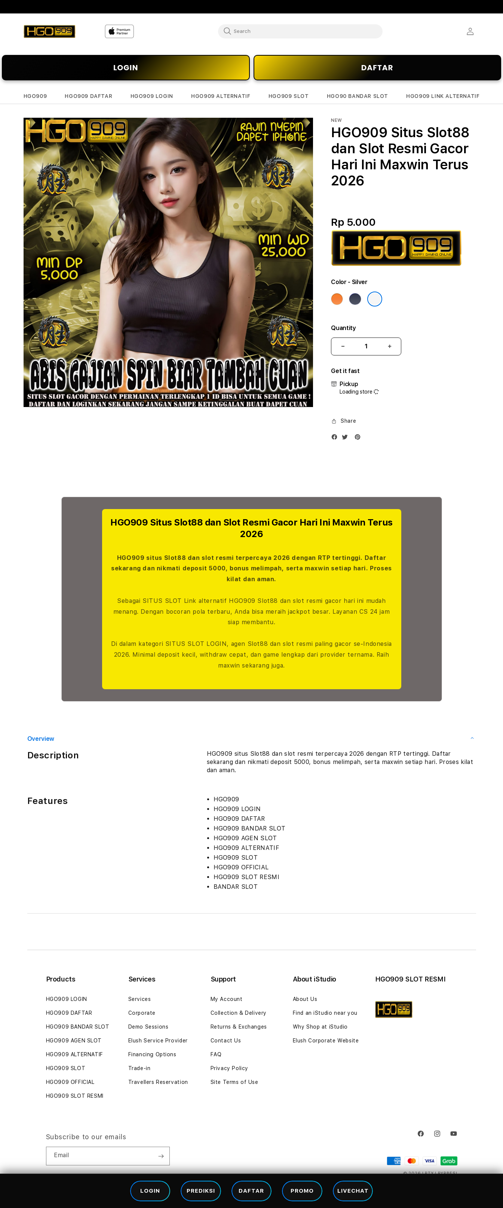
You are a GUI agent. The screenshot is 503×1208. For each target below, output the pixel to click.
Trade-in (139, 1068)
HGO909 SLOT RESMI (75, 1096)
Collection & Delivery (239, 1013)
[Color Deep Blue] (355, 299)
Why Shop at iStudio (320, 1027)
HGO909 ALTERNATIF (74, 1054)
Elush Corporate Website (326, 1041)
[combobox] (300, 31)
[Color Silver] (374, 299)
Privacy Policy (229, 1068)
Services (139, 999)
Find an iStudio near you (325, 1013)
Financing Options (152, 1054)
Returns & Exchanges (239, 1027)
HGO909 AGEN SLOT (74, 1041)
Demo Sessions (148, 1027)
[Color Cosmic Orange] (337, 299)
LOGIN (125, 67)
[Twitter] (346, 438)
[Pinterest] (359, 438)
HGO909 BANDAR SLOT (78, 1027)
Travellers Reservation (158, 1082)
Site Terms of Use (234, 1082)
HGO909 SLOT (66, 1068)
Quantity (343, 328)
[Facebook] (336, 438)
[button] (35, 96)
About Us (305, 999)
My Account (227, 999)
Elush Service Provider (158, 1041)
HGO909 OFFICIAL (70, 1082)
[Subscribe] (161, 1156)
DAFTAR (377, 67)
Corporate (142, 1013)
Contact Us (226, 1041)
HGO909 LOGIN (66, 999)
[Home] (50, 31)
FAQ (216, 1054)
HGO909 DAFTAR (69, 1013)
